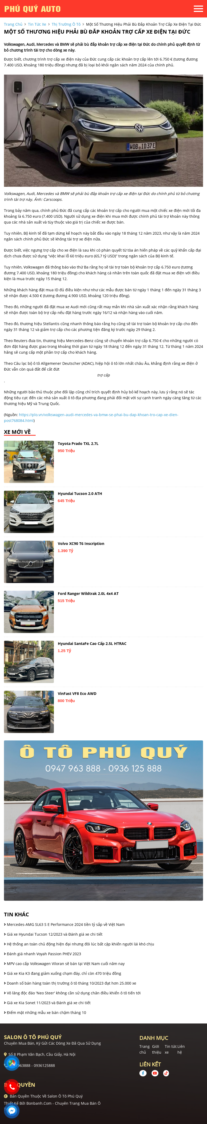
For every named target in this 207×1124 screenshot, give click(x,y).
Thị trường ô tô (66, 24)
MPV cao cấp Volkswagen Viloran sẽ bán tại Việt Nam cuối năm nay (64, 963)
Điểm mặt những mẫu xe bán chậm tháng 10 (45, 1012)
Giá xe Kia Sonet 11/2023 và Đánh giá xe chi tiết (47, 1002)
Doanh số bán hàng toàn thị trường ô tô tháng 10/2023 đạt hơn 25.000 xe (70, 983)
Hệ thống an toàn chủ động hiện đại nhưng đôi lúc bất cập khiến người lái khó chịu (79, 943)
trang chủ (13, 24)
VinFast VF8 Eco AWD (77, 693)
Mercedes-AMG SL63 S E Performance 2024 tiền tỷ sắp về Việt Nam (64, 924)
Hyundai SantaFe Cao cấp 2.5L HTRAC (92, 643)
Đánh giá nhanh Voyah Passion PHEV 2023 (42, 953)
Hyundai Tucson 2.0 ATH (80, 493)
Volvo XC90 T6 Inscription (81, 543)
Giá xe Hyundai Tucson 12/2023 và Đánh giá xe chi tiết (53, 934)
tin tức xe (37, 24)
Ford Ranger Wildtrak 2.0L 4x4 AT (88, 593)
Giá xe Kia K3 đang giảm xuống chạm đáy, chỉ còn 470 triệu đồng (62, 973)
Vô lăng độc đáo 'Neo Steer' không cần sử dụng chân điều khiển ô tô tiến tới (72, 992)
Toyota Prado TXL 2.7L (78, 443)
